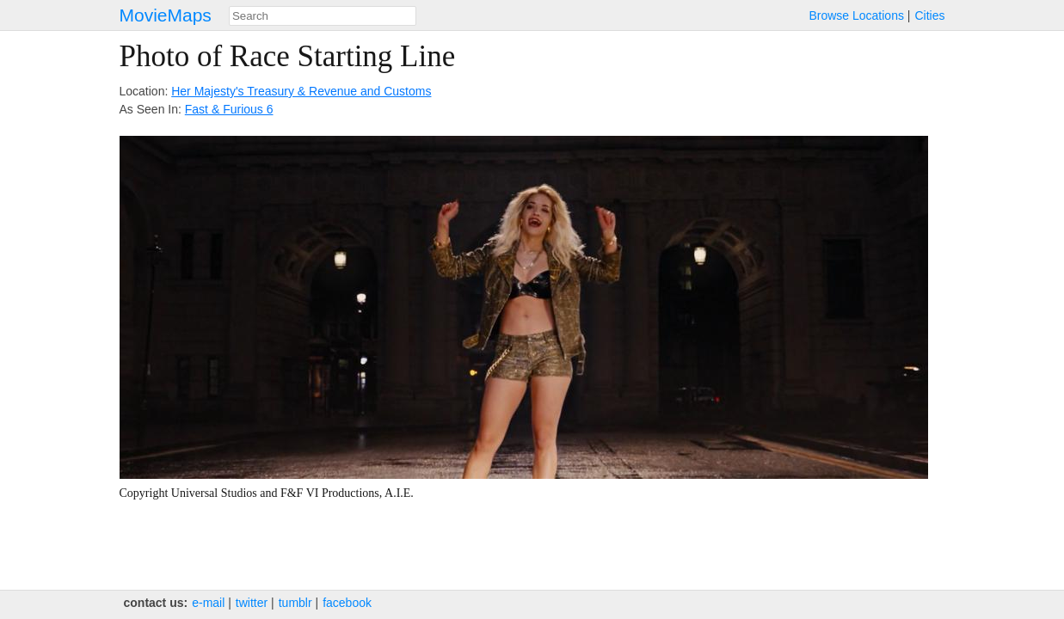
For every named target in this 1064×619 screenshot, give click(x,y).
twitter (252, 603)
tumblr (295, 603)
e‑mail (208, 603)
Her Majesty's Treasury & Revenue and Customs (301, 91)
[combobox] (322, 16)
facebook (347, 603)
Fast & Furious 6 (229, 109)
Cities (929, 15)
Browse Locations (856, 15)
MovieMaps (166, 15)
